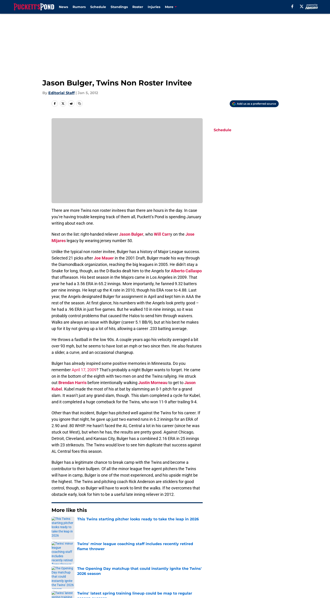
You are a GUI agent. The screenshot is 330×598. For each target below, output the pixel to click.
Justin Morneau (152, 382)
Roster (137, 7)
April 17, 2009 (84, 369)
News (63, 7)
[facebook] (292, 6)
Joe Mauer (104, 258)
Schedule (98, 7)
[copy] (79, 103)
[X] (301, 6)
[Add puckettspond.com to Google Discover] (254, 103)
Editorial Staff (61, 93)
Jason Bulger (131, 234)
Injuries (154, 7)
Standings (119, 7)
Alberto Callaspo (186, 270)
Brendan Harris (72, 382)
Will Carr (162, 234)
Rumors (79, 7)
